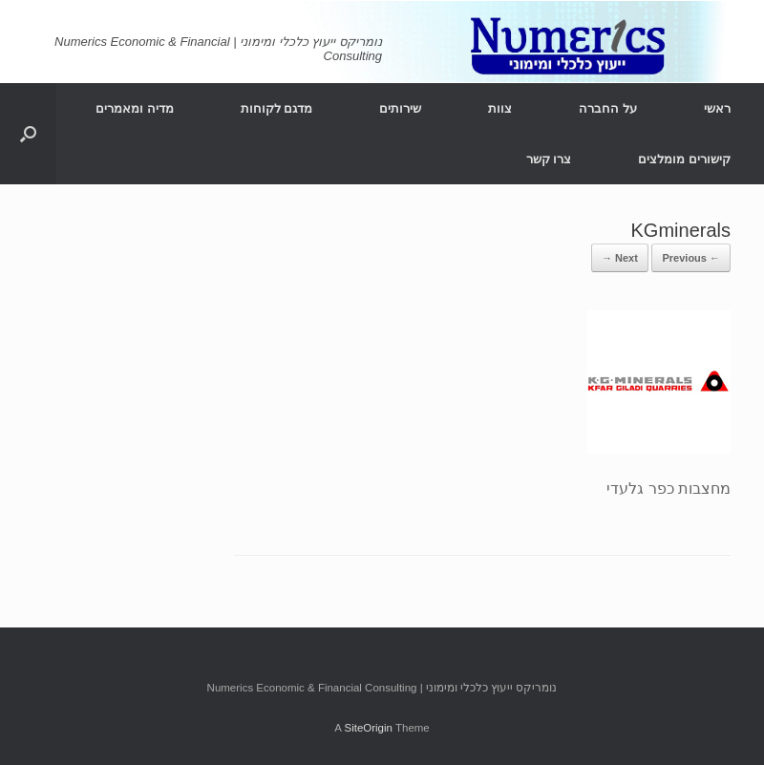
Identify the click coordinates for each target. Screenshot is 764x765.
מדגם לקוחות (277, 108)
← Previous (691, 258)
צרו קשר (549, 159)
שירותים (400, 108)
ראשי (717, 108)
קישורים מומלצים (684, 159)
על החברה (608, 108)
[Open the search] (28, 133)
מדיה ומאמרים (135, 108)
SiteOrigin (368, 727)
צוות (500, 108)
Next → (620, 258)
